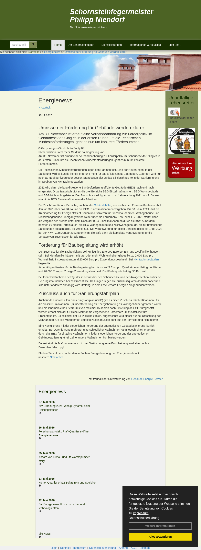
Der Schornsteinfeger (81, 44)
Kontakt (64, 547)
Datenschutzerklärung (144, 518)
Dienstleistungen (112, 44)
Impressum (140, 513)
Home (58, 44)
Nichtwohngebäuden (146, 259)
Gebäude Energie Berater (147, 379)
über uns (175, 44)
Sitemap (145, 547)
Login (53, 547)
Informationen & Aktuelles (146, 44)
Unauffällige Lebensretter (181, 100)
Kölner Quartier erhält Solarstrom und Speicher (67, 482)
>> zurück (44, 107)
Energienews (52, 391)
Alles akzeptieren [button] (160, 536)
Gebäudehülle (102, 205)
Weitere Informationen (160, 525)
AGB (134, 547)
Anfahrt (123, 547)
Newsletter (56, 357)
